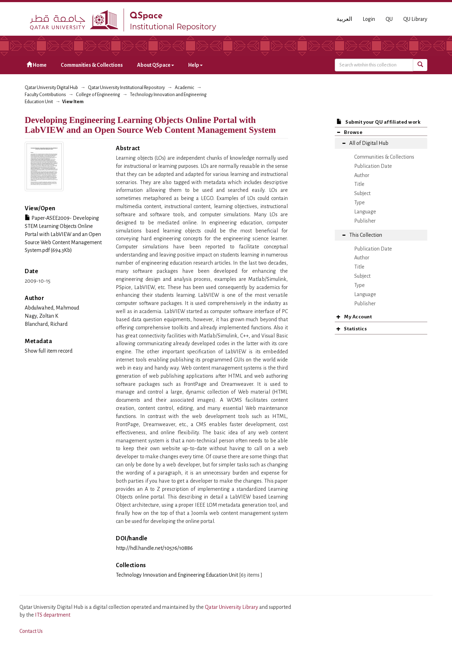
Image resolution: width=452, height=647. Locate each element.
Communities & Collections (92, 65)
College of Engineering (98, 94)
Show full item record (48, 351)
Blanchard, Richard (46, 324)
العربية (344, 19)
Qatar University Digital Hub (51, 87)
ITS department (52, 615)
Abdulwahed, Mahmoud (52, 308)
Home (36, 65)
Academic (184, 87)
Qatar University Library (232, 607)
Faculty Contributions (45, 94)
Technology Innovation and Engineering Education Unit (177, 575)
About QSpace (155, 65)
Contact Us (31, 631)
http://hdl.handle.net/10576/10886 (154, 548)
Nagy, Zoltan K (41, 316)
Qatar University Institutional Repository (126, 87)
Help (195, 65)
